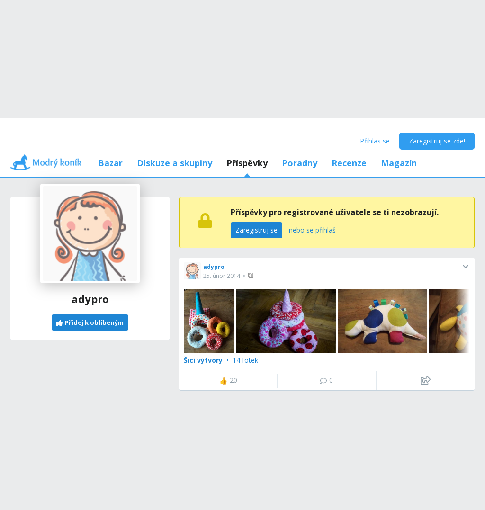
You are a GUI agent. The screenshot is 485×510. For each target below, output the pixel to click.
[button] (252, 275)
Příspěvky (247, 163)
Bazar (110, 163)
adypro (214, 267)
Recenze (349, 163)
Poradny (299, 163)
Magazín (399, 163)
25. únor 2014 (221, 276)
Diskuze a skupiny (174, 163)
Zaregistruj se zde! (437, 140)
